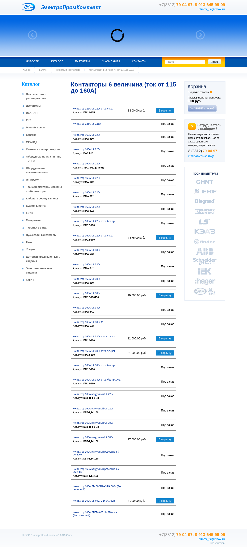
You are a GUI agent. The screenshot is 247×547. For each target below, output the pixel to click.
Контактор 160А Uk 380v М (88, 322)
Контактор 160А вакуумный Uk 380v (93, 422)
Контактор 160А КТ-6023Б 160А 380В (94, 500)
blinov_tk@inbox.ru (212, 9)
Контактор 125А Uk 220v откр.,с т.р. (93, 108)
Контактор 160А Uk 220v (86, 134)
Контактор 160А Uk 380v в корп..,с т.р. (94, 336)
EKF (28, 120)
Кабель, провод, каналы (42, 198)
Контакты (139, 61)
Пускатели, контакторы (68, 70)
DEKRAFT (32, 112)
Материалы (33, 220)
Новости (32, 61)
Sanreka (31, 134)
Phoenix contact (36, 127)
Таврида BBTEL (36, 227)
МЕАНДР (31, 142)
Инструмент (34, 179)
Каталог (57, 61)
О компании (111, 61)
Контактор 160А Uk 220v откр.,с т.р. (93, 235)
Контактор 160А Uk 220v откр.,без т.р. (94, 221)
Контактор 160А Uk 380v (86, 250)
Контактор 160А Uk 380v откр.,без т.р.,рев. (97, 379)
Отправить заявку (201, 156)
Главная (26, 70)
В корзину (164, 110)
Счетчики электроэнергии (43, 149)
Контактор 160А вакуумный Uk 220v (93, 394)
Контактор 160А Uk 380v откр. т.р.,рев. (94, 351)
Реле (29, 242)
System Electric (36, 205)
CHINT (30, 279)
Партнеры (82, 61)
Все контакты (217, 543)
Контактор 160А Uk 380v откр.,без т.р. (94, 365)
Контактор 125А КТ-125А (87, 123)
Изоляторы (33, 105)
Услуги (30, 249)
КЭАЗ (29, 212)
